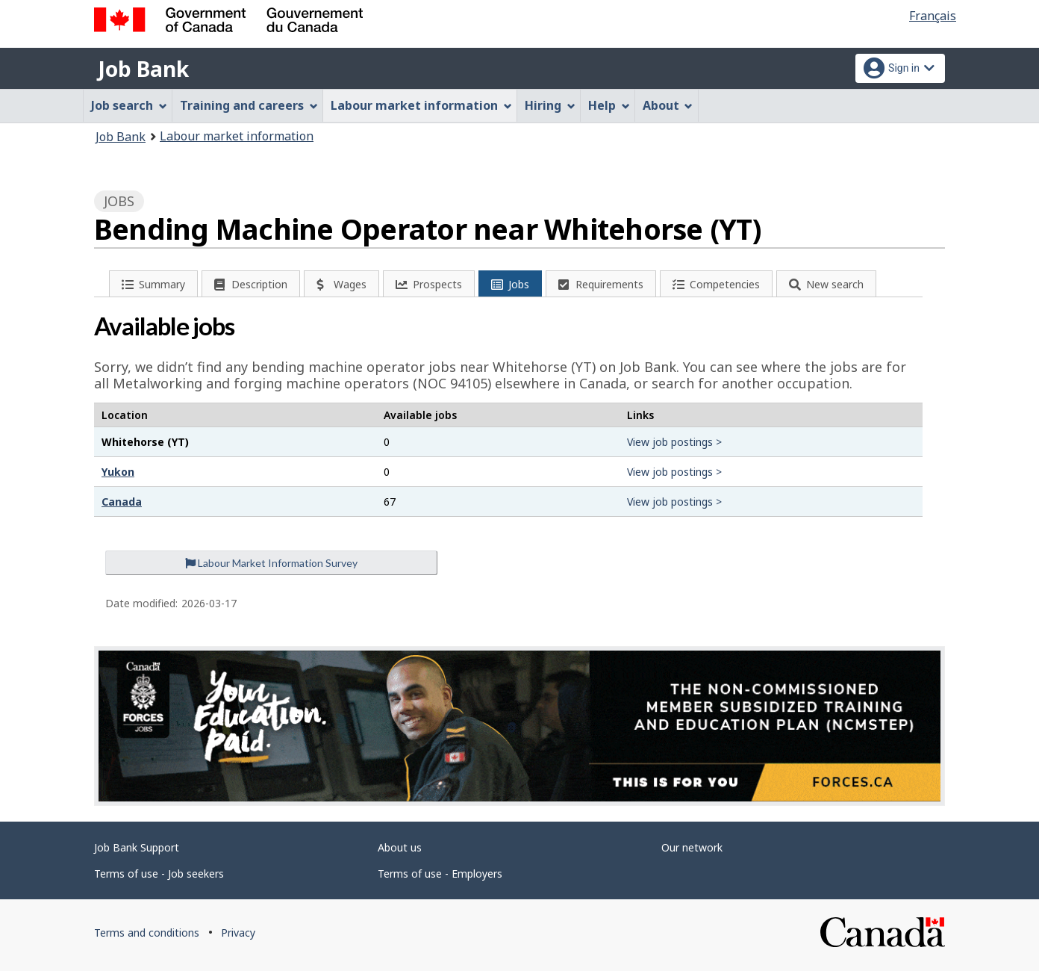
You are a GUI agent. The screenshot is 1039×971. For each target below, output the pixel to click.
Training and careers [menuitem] (249, 105)
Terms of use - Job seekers (159, 873)
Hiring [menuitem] (550, 105)
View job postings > (674, 442)
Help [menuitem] (609, 105)
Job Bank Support (136, 847)
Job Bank (143, 69)
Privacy (238, 932)
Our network (692, 847)
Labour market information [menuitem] (421, 105)
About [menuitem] (668, 105)
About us (400, 847)
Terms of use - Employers (440, 873)
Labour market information (236, 136)
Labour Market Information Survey (271, 562)
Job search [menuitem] (129, 105)
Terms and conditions (146, 932)
